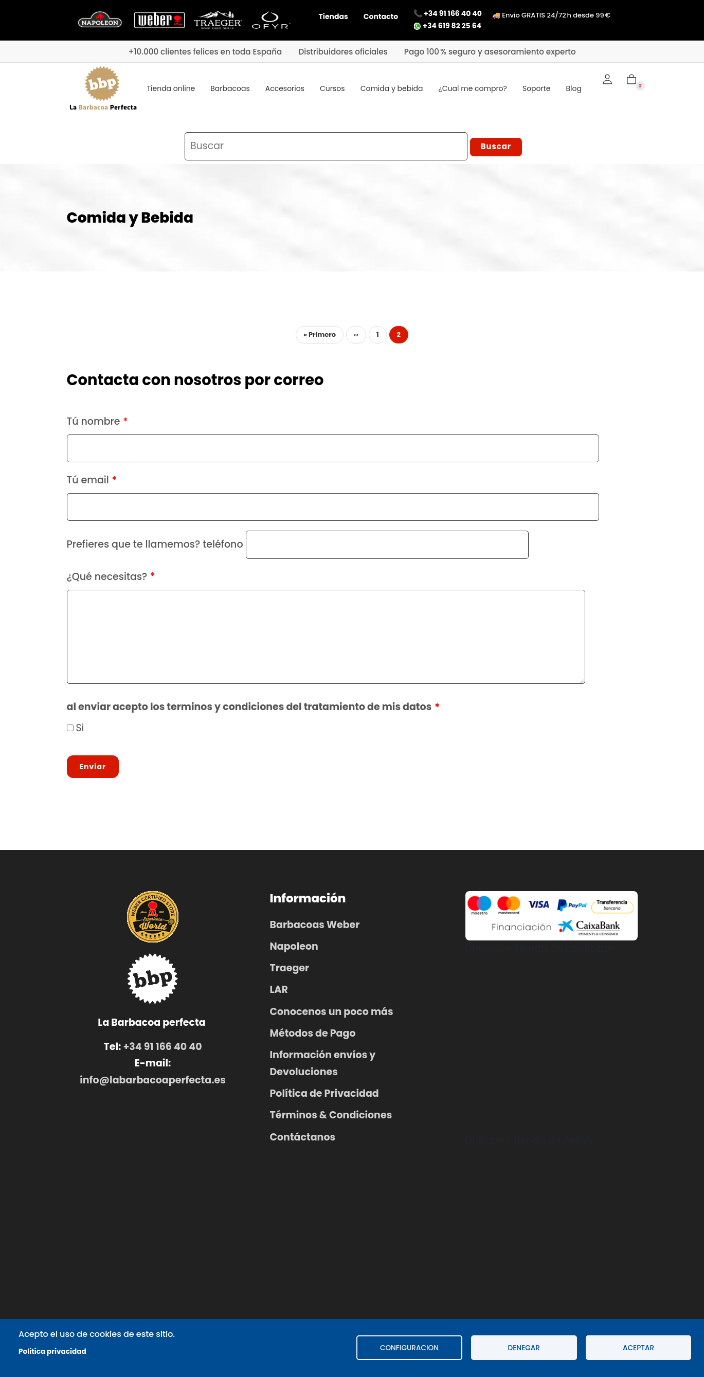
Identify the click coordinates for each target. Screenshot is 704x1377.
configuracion (409, 1348)
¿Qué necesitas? (107, 580)
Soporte (536, 88)
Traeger (290, 972)
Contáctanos (303, 1141)
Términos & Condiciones (331, 1119)
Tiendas (333, 16)
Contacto (381, 16)
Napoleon (294, 950)
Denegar (524, 1348)
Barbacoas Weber (315, 928)
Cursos (332, 88)
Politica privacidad (52, 1351)
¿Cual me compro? (473, 88)
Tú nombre (93, 425)
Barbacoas (229, 88)
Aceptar (638, 1348)
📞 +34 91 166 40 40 (447, 13)
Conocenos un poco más (331, 1015)
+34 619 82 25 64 (447, 26)
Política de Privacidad (324, 1097)
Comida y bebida (391, 88)
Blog (574, 88)
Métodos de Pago (313, 1037)
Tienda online (171, 88)
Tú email (88, 484)
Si (80, 731)
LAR (279, 994)
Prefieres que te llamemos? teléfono (155, 548)
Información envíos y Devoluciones (323, 1067)
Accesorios (284, 88)
